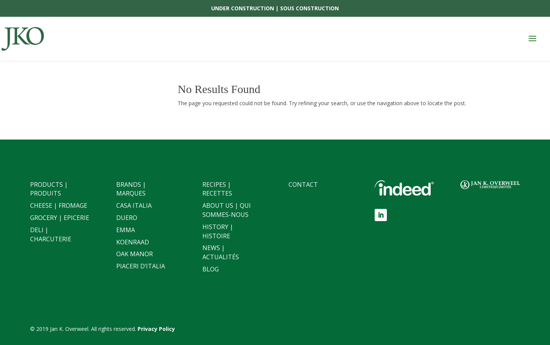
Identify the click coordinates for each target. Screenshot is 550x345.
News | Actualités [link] (220, 252)
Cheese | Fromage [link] (58, 205)
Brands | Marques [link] (131, 189)
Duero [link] (126, 217)
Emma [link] (125, 230)
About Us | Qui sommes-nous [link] (226, 210)
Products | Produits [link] (49, 189)
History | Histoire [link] (217, 231)
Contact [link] (303, 184)
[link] (25, 38)
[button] (532, 39)
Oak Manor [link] (134, 254)
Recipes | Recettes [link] (217, 189)
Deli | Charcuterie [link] (50, 234)
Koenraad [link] (132, 242)
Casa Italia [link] (134, 205)
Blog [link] (210, 269)
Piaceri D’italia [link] (140, 266)
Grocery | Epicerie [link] (59, 217)
